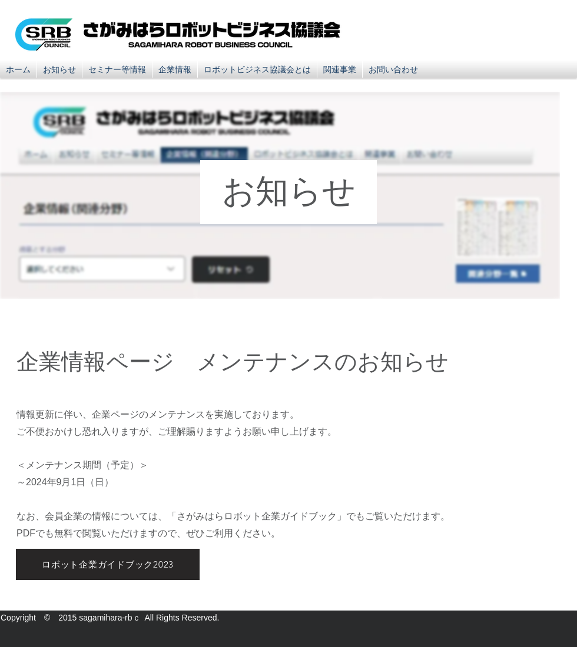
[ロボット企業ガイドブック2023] (108, 564)
